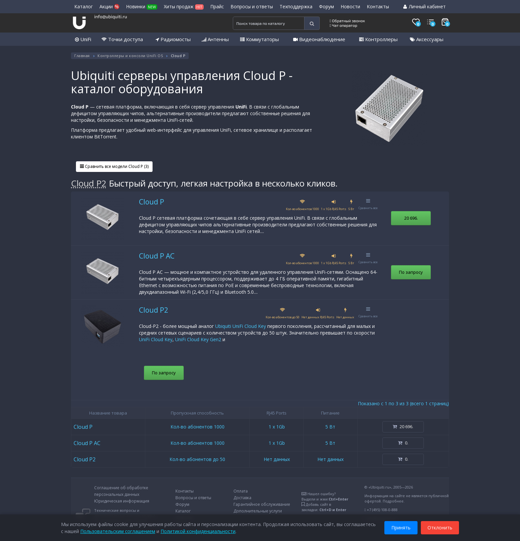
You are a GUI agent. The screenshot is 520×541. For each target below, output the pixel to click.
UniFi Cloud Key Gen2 (198, 339)
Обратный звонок (347, 20)
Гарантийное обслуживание (261, 504)
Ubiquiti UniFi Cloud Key (240, 326)
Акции (109, 6)
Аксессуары (426, 39)
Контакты (378, 6)
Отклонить (439, 527)
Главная (82, 55)
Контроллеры (378, 39)
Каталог (83, 6)
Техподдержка (296, 6)
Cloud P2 (88, 183)
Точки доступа (122, 39)
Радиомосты (173, 39)
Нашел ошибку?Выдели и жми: (324, 496)
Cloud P (151, 201)
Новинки (141, 6)
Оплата (240, 491)
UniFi (83, 39)
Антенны (215, 39)
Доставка (242, 498)
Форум (326, 6)
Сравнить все (368, 204)
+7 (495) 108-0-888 (382, 509)
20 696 (411, 218)
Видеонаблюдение (319, 39)
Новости (350, 6)
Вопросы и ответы (251, 6)
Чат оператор (343, 25)
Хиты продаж (184, 6)
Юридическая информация (121, 501)
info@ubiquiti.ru (110, 16)
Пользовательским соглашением (117, 531)
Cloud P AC (156, 256)
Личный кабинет (424, 6)
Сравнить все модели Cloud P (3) (114, 166)
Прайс (217, 6)
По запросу (411, 272)
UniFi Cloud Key (155, 339)
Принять (401, 527)
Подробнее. (394, 501)
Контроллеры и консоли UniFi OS (130, 55)
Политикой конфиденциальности (198, 531)
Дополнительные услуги (257, 511)
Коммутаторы (259, 39)
